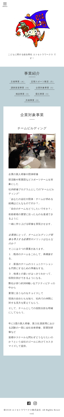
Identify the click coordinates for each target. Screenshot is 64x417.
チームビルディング (32, 128)
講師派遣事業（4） (20, 87)
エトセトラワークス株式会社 (26, 410)
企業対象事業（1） (45, 87)
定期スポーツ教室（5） (43, 81)
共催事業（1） (33, 100)
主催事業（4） (18, 81)
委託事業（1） (42, 94)
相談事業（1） (23, 94)
